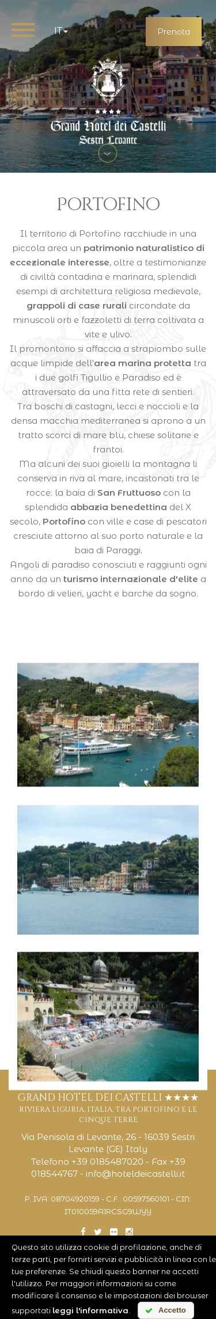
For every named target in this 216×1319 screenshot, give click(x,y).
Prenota (173, 31)
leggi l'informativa (90, 1310)
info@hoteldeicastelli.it (135, 1173)
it (61, 30)
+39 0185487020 (107, 1161)
